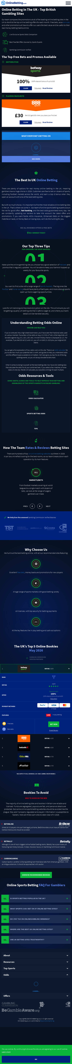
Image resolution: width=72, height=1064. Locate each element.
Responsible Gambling (47, 1006)
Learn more (6, 1051)
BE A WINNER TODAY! (36, 233)
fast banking (26, 210)
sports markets (46, 286)
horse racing (18, 289)
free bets (63, 264)
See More (36, 159)
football (5, 289)
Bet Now (53, 724)
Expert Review (53, 730)
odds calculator (60, 350)
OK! (36, 1059)
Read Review (48, 88)
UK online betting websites (39, 453)
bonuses (66, 22)
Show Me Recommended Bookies (36, 875)
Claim (25, 88)
